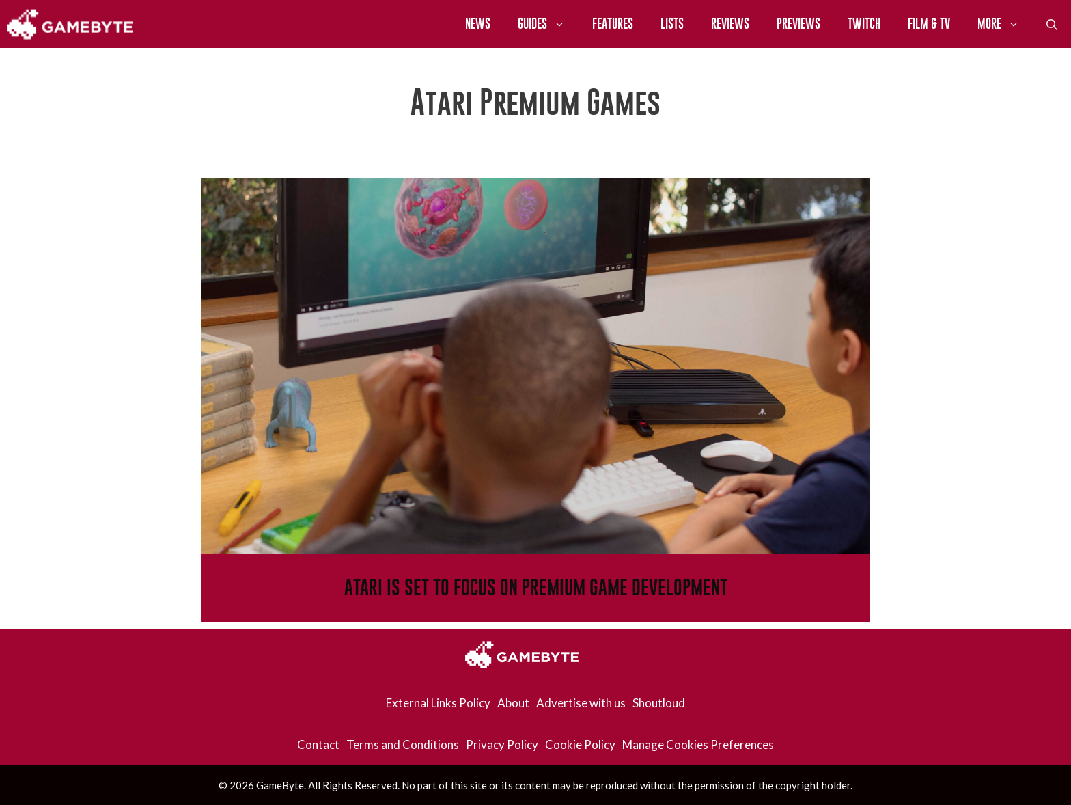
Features (612, 23)
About (513, 703)
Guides (548, 24)
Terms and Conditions (402, 744)
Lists (672, 23)
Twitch (864, 23)
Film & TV (929, 23)
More (1005, 24)
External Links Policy (438, 703)
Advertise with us (581, 703)
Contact (318, 744)
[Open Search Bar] (1052, 24)
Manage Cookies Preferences (698, 744)
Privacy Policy (502, 744)
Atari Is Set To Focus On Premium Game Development (535, 587)
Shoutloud (658, 703)
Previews (798, 23)
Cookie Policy (580, 744)
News (477, 23)
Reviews (730, 23)
